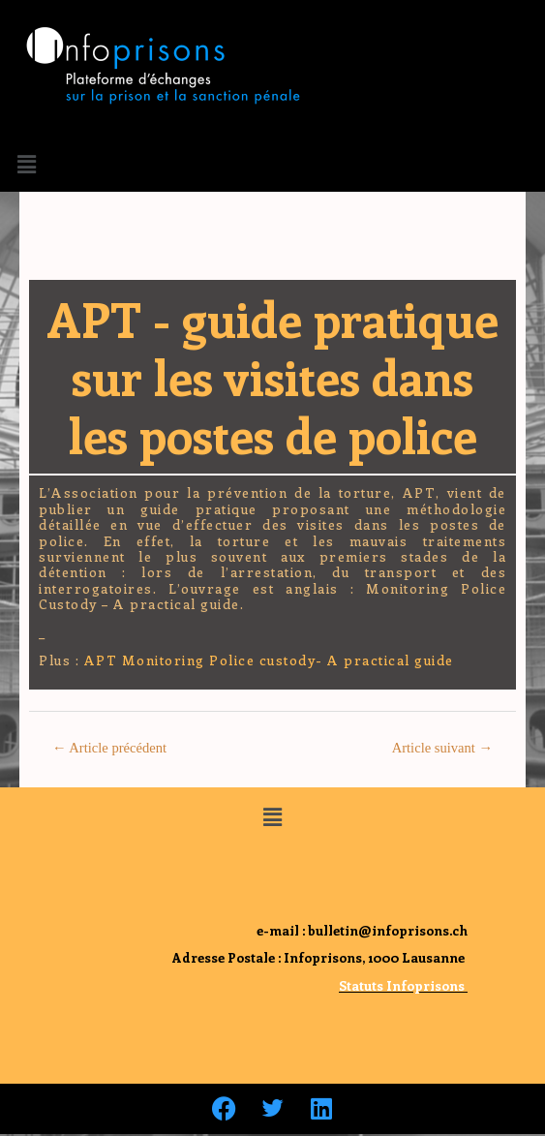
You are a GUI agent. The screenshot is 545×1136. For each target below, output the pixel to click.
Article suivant (442, 747)
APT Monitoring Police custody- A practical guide (269, 660)
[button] (26, 163)
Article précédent (109, 747)
